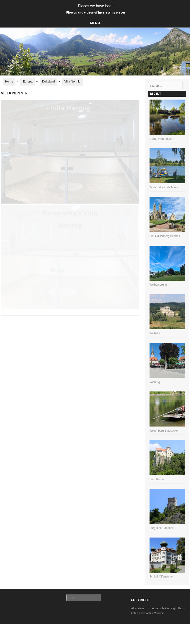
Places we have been (95, 6)
